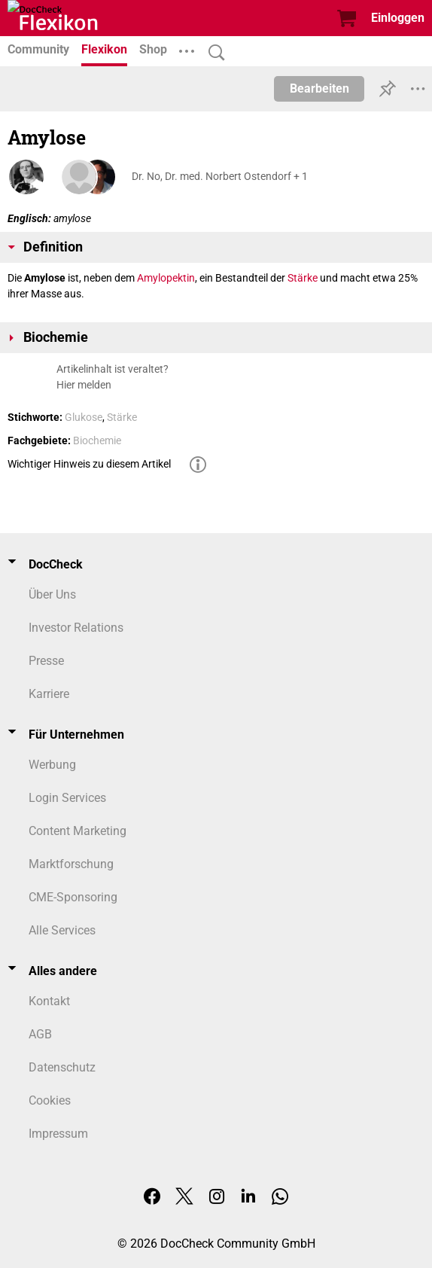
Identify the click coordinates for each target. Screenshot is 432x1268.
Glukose (83, 417)
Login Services (67, 798)
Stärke (302, 278)
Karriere (49, 694)
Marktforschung (71, 864)
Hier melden (83, 385)
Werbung (52, 764)
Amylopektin (166, 278)
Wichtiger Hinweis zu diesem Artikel (89, 464)
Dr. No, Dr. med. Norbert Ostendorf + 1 (220, 176)
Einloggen (397, 18)
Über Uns (52, 594)
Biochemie (97, 440)
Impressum (58, 1133)
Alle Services (62, 930)
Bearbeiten (319, 88)
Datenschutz (62, 1067)
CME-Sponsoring (73, 897)
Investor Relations (76, 627)
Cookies (50, 1100)
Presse (46, 661)
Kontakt (49, 1001)
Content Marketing (77, 831)
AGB (40, 1034)
